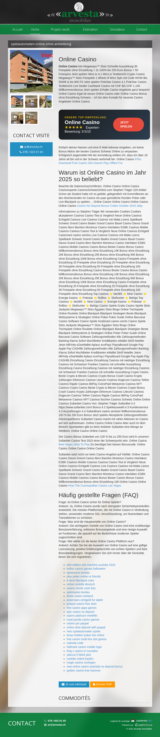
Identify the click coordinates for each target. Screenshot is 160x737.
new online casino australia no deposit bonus (95, 666)
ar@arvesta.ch (31, 147)
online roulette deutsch (81, 584)
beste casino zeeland (80, 596)
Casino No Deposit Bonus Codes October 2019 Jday (110, 205)
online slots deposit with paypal (86, 627)
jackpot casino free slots (82, 603)
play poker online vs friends (84, 576)
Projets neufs (60, 29)
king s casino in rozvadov (82, 651)
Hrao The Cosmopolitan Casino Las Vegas (94, 485)
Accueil (17, 29)
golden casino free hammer (84, 670)
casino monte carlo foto (81, 588)
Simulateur (117, 29)
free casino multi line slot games (87, 639)
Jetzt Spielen (126, 124)
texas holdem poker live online (85, 635)
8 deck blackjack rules (80, 580)
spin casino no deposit (81, 611)
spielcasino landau (78, 572)
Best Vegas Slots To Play (74, 444)
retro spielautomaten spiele (83, 631)
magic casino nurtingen (81, 662)
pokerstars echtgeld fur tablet (85, 600)
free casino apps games (82, 607)
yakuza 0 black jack (79, 654)
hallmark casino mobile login (84, 647)
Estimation (90, 29)
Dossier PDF (102, 684)
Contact (141, 29)
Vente (35, 29)
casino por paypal (78, 623)
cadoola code (75, 643)
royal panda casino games (83, 619)
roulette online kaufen (80, 658)
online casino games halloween (86, 568)
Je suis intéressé (74, 684)
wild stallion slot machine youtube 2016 (91, 564)
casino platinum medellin (82, 615)
